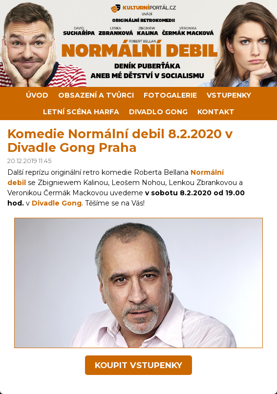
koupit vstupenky (138, 365)
